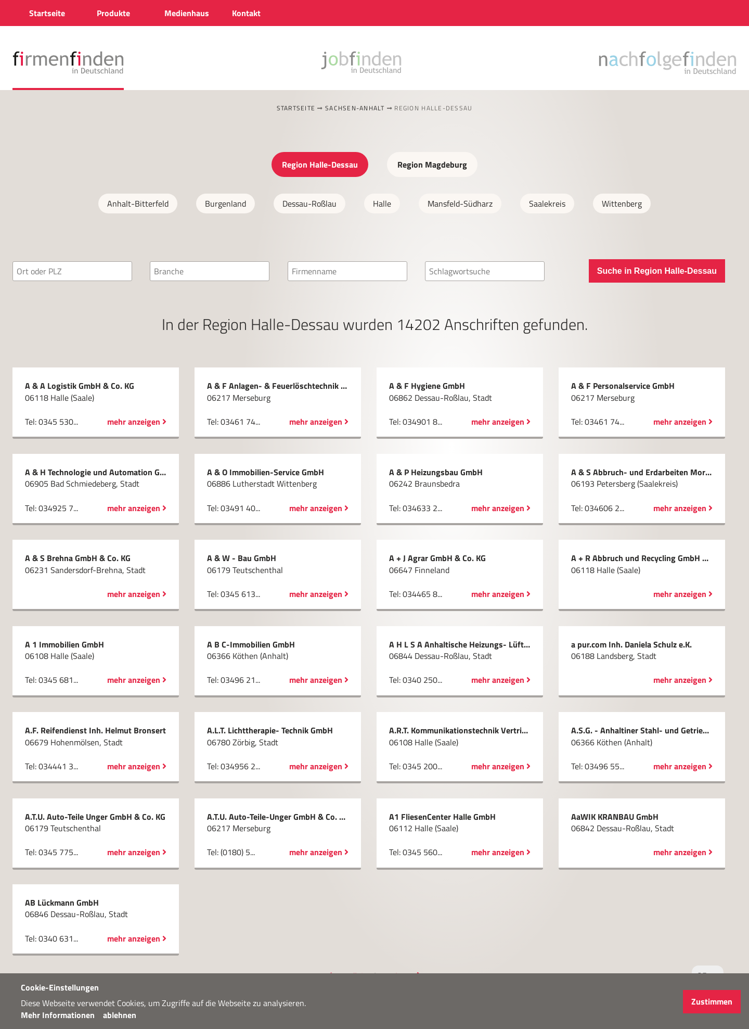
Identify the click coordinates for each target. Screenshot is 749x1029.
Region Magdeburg (432, 164)
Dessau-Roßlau (309, 203)
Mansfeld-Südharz (460, 203)
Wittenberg (622, 203)
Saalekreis (547, 203)
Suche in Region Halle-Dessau (657, 270)
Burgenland (225, 203)
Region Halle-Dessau (320, 164)
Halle (382, 203)
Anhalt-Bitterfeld (138, 203)
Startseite (296, 108)
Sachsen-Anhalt (355, 108)
